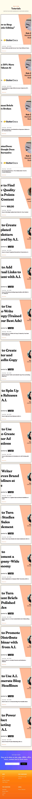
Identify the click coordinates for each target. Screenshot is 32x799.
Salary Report (5, 782)
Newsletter (4, 789)
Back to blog (16, 6)
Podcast (3, 793)
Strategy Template (5, 780)
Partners (20, 778)
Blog (3, 778)
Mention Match (5, 791)
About (3, 776)
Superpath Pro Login (22, 776)
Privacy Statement (21, 789)
